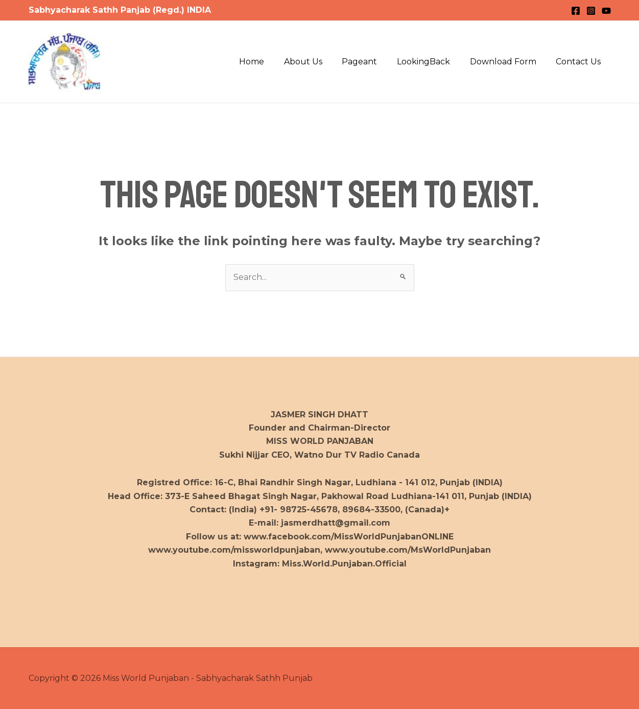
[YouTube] (606, 10)
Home (270, 61)
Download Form (508, 61)
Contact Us (580, 61)
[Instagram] (591, 10)
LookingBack (432, 61)
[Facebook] (575, 10)
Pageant (371, 61)
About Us (318, 61)
